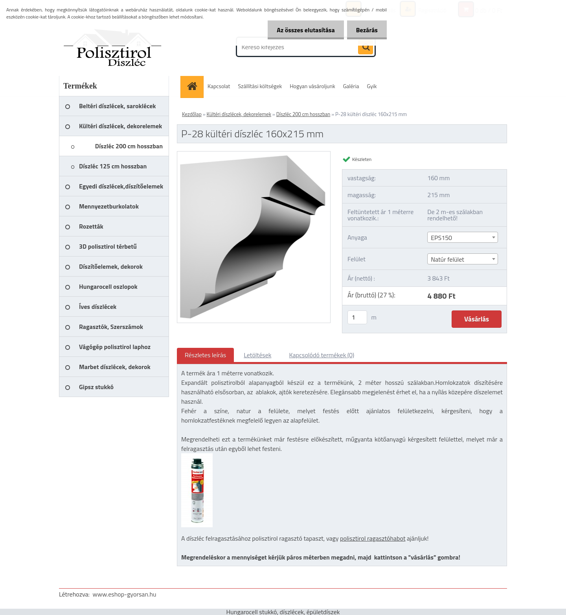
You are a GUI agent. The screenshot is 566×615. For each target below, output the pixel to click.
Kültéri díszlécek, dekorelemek (239, 114)
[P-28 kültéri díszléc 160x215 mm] (253, 154)
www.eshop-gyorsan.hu (124, 594)
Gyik (372, 86)
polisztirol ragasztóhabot (373, 538)
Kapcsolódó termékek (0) (321, 355)
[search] (365, 47)
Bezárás (366, 30)
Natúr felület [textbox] (447, 259)
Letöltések (257, 355)
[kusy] (357, 317)
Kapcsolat (219, 86)
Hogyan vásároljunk (312, 86)
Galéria (351, 86)
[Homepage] (195, 86)
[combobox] (462, 237)
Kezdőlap (192, 114)
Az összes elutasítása (304, 30)
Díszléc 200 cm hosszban (303, 114)
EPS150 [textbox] (441, 237)
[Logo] (113, 46)
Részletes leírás (205, 355)
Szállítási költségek (260, 86)
